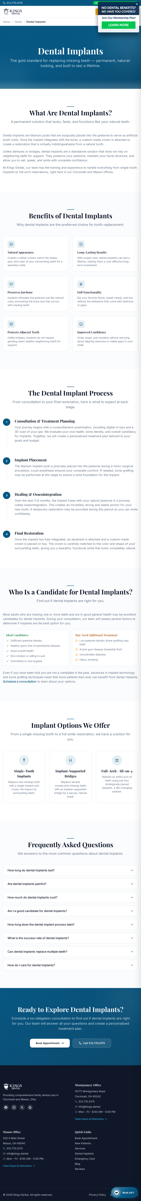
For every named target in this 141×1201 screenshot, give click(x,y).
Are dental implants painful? (70, 884)
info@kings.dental (89, 1106)
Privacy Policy (97, 1194)
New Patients (83, 1143)
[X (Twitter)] (22, 1107)
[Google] (30, 1107)
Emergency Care (85, 1158)
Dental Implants (84, 1153)
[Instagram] (14, 1107)
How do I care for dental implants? (70, 965)
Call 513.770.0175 (92, 1043)
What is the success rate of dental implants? (70, 938)
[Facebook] (6, 1107)
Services (80, 1148)
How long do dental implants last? (70, 870)
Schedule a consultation (20, 681)
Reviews (80, 1168)
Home (6, 21)
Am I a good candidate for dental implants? (70, 911)
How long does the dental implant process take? (70, 924)
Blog (77, 1163)
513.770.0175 (13, 2)
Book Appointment (50, 1043)
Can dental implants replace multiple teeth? (70, 951)
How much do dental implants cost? (70, 897)
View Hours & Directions (91, 1118)
